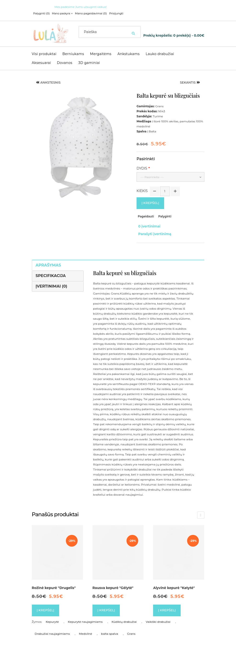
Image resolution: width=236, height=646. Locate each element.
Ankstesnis (50, 83)
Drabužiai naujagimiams (52, 630)
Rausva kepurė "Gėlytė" (112, 583)
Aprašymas (48, 260)
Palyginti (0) (41, 13)
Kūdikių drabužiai (124, 618)
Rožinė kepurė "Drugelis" (54, 583)
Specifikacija (51, 271)
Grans (131, 630)
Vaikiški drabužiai (158, 618)
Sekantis (188, 83)
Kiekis (142, 190)
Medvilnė (85, 630)
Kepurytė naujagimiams (85, 618)
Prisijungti (113, 13)
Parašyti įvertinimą (153, 230)
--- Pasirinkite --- (152, 177)
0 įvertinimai (148, 225)
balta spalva (109, 630)
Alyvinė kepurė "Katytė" (174, 583)
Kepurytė (52, 618)
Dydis (142, 168)
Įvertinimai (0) (51, 281)
